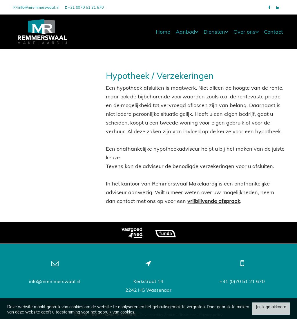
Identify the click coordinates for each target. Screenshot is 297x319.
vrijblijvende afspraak (213, 201)
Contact (273, 31)
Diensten (216, 31)
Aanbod (187, 31)
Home (163, 31)
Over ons (245, 31)
